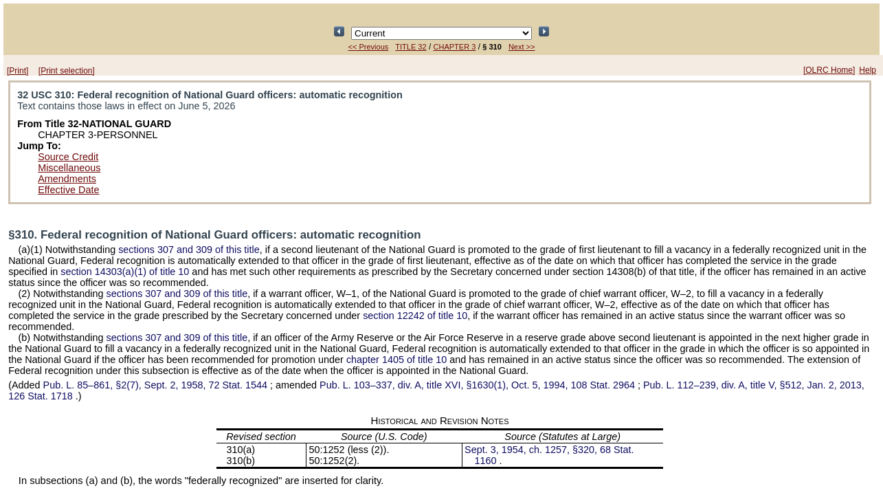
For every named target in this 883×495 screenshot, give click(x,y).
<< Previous (368, 47)
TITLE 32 (410, 47)
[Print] (17, 71)
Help (867, 70)
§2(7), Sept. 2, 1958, (156, 385)
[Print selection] (66, 71)
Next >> (521, 47)
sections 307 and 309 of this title (189, 249)
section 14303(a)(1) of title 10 (124, 271)
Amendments (67, 178)
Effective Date (68, 189)
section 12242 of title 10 (415, 315)
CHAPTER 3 (455, 47)
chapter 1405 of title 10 (396, 359)
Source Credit (68, 156)
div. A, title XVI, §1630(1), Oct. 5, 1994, (479, 385)
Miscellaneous (69, 167)
